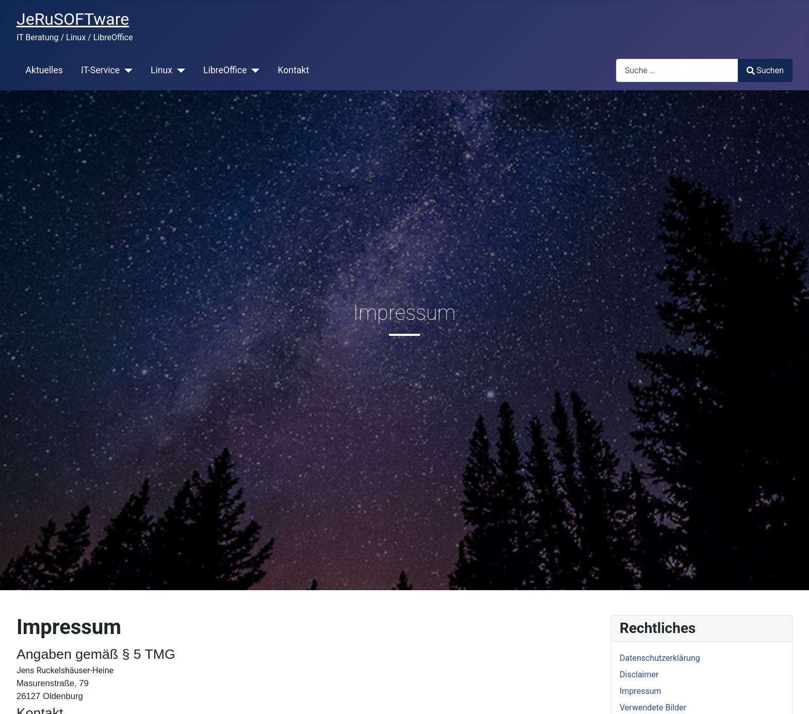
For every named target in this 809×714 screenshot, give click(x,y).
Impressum (640, 691)
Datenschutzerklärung (660, 658)
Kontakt (293, 70)
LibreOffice (225, 70)
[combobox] (677, 70)
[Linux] (178, 70)
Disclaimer (639, 674)
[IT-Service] (126, 70)
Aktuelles (44, 70)
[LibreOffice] (253, 70)
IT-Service (100, 70)
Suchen (765, 70)
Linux (161, 70)
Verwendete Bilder (653, 707)
